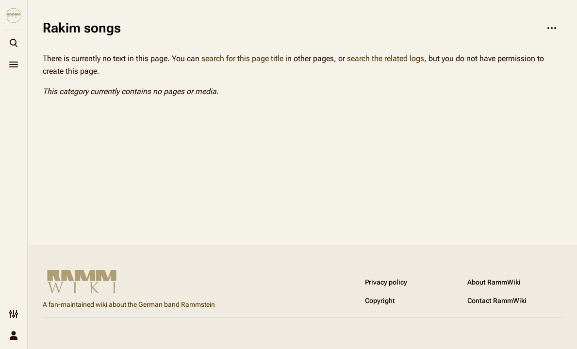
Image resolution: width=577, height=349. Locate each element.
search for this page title (242, 58)
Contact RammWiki (497, 300)
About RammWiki (494, 282)
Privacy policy (386, 282)
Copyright (380, 300)
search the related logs (385, 58)
